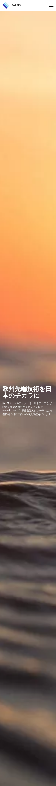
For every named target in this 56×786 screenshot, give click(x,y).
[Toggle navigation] (51, 5)
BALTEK (16, 5)
